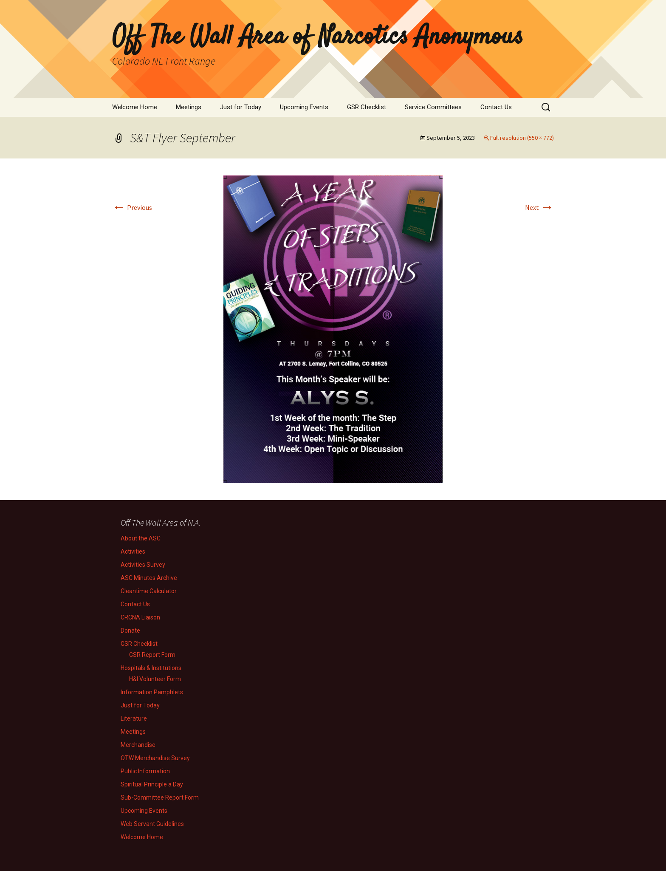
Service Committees (433, 107)
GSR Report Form (152, 654)
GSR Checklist (366, 107)
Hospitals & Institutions (151, 668)
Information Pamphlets (152, 692)
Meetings (188, 107)
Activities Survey (143, 564)
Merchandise (138, 744)
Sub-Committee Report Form (160, 797)
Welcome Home (134, 107)
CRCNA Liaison (140, 617)
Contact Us (496, 107)
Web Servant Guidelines (152, 823)
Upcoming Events (304, 107)
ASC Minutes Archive (149, 577)
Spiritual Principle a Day (152, 784)
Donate (130, 630)
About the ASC (141, 538)
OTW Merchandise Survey (155, 758)
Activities (133, 551)
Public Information (145, 771)
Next (539, 207)
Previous (132, 207)
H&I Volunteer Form (155, 679)
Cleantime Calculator (149, 591)
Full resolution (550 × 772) (522, 137)
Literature (134, 718)
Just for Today (240, 107)
